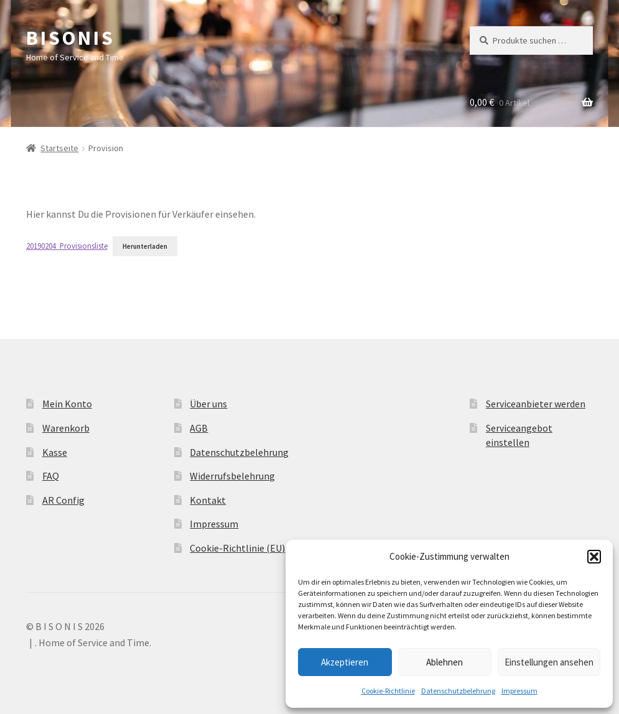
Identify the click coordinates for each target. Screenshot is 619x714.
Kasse (54, 452)
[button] (594, 556)
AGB (199, 428)
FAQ (50, 476)
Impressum (519, 690)
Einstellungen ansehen (549, 662)
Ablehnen (444, 662)
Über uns (208, 403)
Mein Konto (67, 403)
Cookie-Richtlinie (388, 690)
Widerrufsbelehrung (232, 476)
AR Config (63, 500)
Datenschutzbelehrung (458, 690)
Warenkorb (66, 428)
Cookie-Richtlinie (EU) (237, 548)
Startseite (59, 148)
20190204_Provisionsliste (67, 246)
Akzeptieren (344, 662)
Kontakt (208, 500)
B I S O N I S (69, 38)
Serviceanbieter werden (535, 403)
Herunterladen (145, 246)
